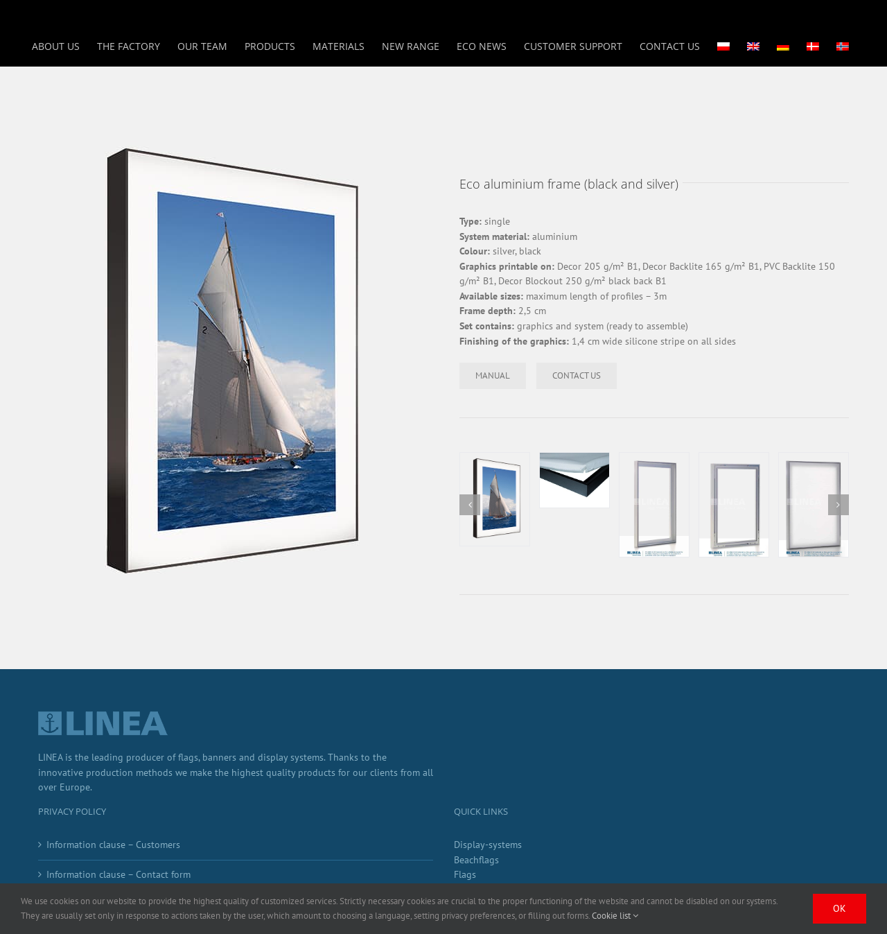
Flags (465, 874)
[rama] (494, 499)
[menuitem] (723, 46)
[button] (469, 504)
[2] (574, 480)
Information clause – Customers (113, 844)
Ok (839, 908)
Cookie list (615, 916)
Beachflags (476, 860)
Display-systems (488, 844)
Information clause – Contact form (118, 874)
